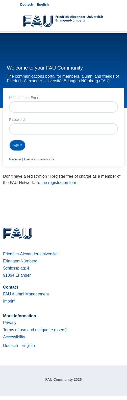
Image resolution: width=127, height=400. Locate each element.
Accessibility (14, 337)
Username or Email (24, 98)
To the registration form (57, 182)
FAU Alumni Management (26, 294)
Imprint (9, 301)
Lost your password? (39, 159)
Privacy (9, 323)
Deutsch (26, 4)
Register (15, 159)
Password (16, 120)
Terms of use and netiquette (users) (35, 330)
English (43, 4)
